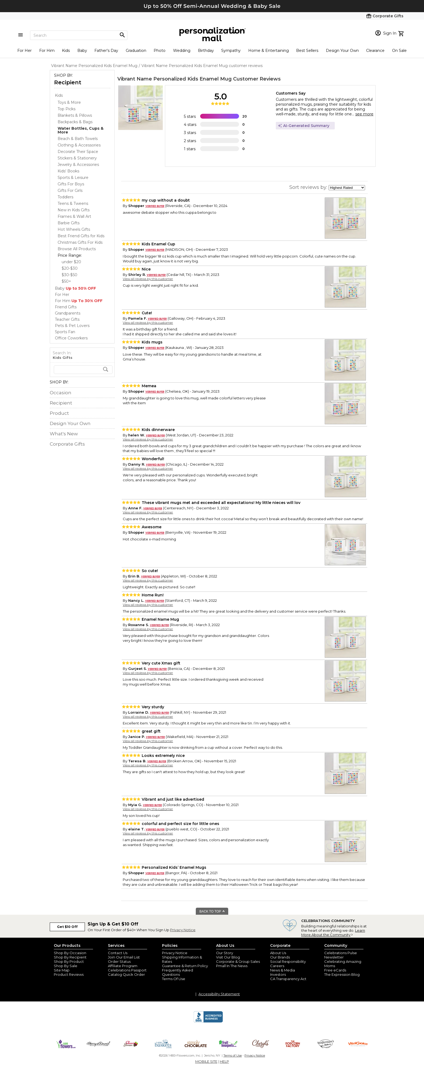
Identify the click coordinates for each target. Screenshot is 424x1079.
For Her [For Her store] (62, 294)
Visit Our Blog (228, 957)
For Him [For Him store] (78, 300)
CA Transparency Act (288, 979)
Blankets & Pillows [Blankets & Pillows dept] (75, 115)
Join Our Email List (124, 957)
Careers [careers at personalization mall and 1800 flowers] (277, 966)
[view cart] (401, 33)
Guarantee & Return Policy (185, 966)
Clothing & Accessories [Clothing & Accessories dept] (79, 145)
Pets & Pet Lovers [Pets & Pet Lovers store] (72, 325)
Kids (66, 50)
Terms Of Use (173, 979)
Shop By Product (69, 961)
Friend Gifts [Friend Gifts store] (66, 307)
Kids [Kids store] (59, 95)
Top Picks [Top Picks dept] (66, 108)
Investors (278, 974)
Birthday (206, 50)
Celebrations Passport (127, 970)
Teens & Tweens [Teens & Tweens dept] (73, 203)
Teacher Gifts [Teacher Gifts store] (67, 319)
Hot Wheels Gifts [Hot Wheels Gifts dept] (74, 229)
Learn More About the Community (333, 932)
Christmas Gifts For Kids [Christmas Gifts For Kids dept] (80, 242)
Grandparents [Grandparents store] (67, 313)
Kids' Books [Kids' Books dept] (68, 171)
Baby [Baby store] (75, 288)
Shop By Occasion (70, 953)
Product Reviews (69, 974)
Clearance (375, 50)
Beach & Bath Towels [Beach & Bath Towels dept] (78, 138)
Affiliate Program (122, 966)
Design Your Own (342, 50)
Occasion (60, 392)
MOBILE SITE (206, 1061)
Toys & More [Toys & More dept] (69, 102)
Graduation (136, 50)
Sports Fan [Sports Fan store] (65, 331)
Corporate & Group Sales (238, 961)
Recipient (67, 82)
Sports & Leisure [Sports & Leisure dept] (73, 177)
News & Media (282, 970)
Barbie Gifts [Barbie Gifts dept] (69, 223)
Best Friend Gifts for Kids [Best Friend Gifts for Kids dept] (81, 235)
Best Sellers (307, 50)
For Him (47, 50)
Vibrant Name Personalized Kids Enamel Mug (174, 79)
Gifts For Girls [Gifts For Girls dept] (70, 190)
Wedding (181, 50)
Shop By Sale (65, 966)
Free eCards (335, 970)
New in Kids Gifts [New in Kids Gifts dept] (74, 210)
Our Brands (280, 957)
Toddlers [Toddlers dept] (65, 197)
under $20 (71, 261)
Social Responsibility (288, 961)
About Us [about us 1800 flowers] (278, 953)
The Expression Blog (342, 974)
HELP (224, 1061)
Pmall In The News (231, 966)
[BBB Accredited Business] (208, 1022)
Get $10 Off (67, 927)
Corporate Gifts (67, 444)
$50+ (66, 281)
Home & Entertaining (268, 50)
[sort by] (347, 187)
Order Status (119, 961)
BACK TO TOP (212, 911)
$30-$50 (69, 274)
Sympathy (231, 50)
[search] (83, 369)
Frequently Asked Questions (177, 972)
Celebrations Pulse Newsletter (340, 955)
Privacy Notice (183, 930)
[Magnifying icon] (122, 35)
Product (59, 413)
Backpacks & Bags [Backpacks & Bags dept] (75, 121)
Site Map (61, 970)
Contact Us (117, 953)
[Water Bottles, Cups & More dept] (81, 130)
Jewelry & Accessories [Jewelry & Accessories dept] (78, 164)
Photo (159, 50)
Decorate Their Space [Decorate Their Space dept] (78, 151)
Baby (82, 50)
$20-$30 (70, 268)
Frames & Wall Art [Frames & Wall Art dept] (74, 216)
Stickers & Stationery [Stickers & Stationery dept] (77, 158)
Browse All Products (77, 248)
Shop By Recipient (70, 957)
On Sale (399, 50)
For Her (24, 50)
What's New (64, 433)
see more (364, 114)
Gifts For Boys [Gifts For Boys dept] (71, 184)
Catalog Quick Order (126, 974)
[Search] (78, 35)
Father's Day (106, 50)
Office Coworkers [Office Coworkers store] (71, 338)
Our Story (224, 953)
